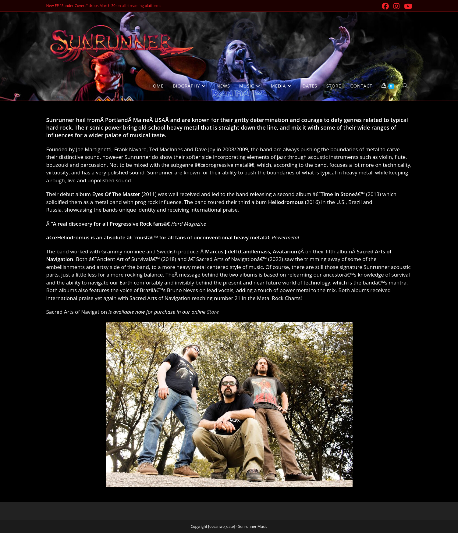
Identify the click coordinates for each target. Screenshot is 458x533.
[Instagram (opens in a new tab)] (397, 6)
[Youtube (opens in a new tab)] (407, 6)
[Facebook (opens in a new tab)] (386, 6)
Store (213, 311)
